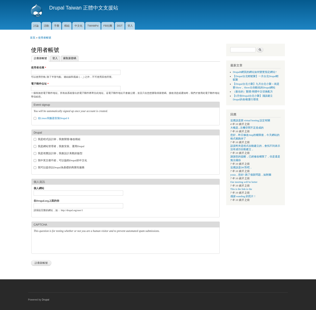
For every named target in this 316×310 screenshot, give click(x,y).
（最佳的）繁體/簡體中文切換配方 (253, 91)
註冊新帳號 (39, 58)
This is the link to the (241, 189)
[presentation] (64, 243)
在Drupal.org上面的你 (46, 200)
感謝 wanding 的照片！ (243, 196)
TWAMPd (92, 25)
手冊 (56, 25)
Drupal (45, 299)
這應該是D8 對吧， (241, 167)
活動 (46, 25)
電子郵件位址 (40, 83)
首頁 (32, 37)
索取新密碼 (69, 58)
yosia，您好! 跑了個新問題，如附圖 (250, 174)
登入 (130, 25)
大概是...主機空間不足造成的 (247, 127)
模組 (67, 25)
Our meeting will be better (244, 182)
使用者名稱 (38, 67)
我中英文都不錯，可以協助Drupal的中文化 (62, 160)
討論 (36, 25)
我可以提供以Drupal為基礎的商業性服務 (61, 167)
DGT (120, 25)
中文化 (78, 25)
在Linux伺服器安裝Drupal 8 (53, 118)
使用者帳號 (44, 37)
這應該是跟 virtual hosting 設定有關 (250, 120)
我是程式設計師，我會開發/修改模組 (59, 139)
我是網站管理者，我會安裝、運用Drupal (61, 146)
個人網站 (39, 188)
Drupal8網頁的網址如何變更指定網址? (254, 72)
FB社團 (107, 25)
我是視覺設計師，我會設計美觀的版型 (60, 153)
